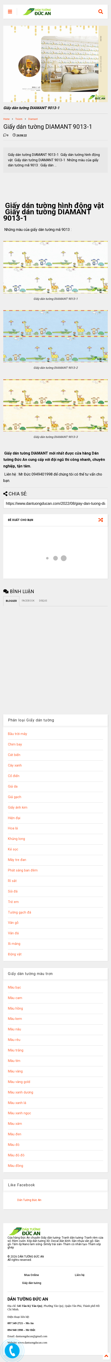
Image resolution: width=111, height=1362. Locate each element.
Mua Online (31, 1275)
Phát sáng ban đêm (23, 870)
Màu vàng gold (19, 1082)
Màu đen (14, 1134)
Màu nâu (14, 1029)
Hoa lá (13, 828)
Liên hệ (79, 1275)
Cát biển (14, 755)
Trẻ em (18, 119)
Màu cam (15, 998)
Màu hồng (15, 1009)
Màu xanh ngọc (19, 1113)
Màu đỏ (13, 1145)
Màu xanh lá (17, 1103)
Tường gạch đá (19, 912)
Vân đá (13, 933)
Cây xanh (15, 765)
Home (6, 119)
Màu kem (15, 1019)
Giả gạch (14, 797)
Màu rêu (14, 1040)
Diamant (33, 119)
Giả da (13, 787)
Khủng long (16, 839)
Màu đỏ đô (16, 1155)
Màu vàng (15, 1071)
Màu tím (14, 1061)
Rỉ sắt (12, 881)
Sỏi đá (13, 891)
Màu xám (15, 1124)
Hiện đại (14, 818)
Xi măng (14, 944)
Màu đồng (15, 1166)
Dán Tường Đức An (29, 1200)
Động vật (14, 954)
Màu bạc (14, 987)
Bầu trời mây (17, 734)
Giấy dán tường (31, 1283)
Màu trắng (15, 1050)
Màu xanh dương (20, 1092)
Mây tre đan (17, 860)
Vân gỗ (13, 923)
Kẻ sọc (13, 849)
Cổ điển (13, 776)
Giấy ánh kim (17, 808)
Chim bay (15, 744)
